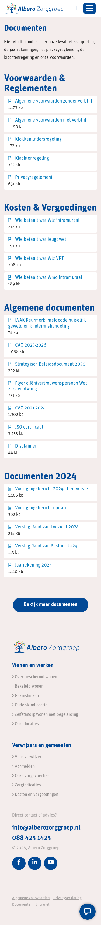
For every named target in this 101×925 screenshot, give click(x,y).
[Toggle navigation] (89, 8)
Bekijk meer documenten (51, 604)
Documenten (22, 905)
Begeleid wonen (27, 686)
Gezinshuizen (25, 696)
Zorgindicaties (26, 785)
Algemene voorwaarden (31, 898)
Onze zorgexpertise (31, 776)
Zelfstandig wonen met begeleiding (45, 715)
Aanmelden (23, 766)
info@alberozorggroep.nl (46, 828)
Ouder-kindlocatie (29, 705)
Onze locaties (25, 724)
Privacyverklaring (67, 898)
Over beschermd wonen (34, 677)
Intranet (43, 905)
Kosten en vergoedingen (35, 795)
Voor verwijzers (27, 757)
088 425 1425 (31, 838)
